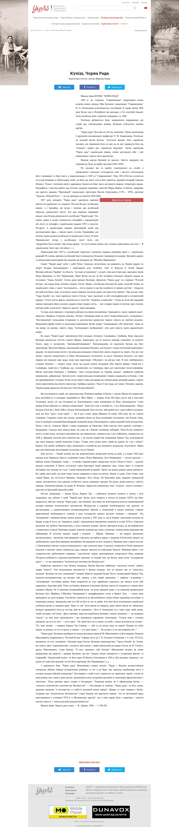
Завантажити (140, 30)
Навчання (93, 17)
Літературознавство (112, 18)
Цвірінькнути (115, 87)
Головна (69, 787)
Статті (124, 23)
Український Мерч (135, 17)
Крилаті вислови (91, 23)
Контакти (125, 2)
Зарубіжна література (72, 17)
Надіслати (64, 87)
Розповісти (89, 87)
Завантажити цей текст (89, 762)
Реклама (135, 2)
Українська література (45, 17)
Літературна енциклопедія (65, 23)
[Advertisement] (89, 51)
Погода (144, 2)
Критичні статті (110, 23)
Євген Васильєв (97, 798)
